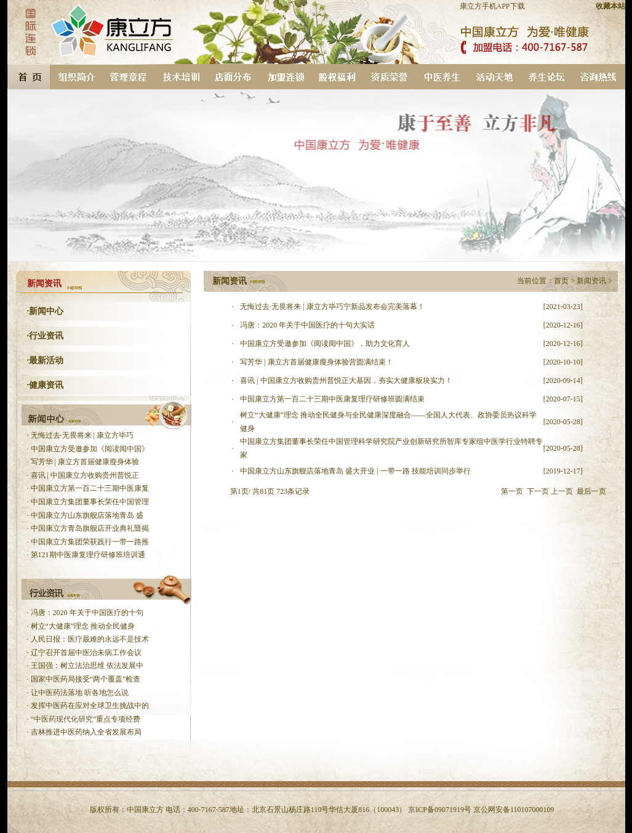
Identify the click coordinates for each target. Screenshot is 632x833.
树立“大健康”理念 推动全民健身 (83, 626)
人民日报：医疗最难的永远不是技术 (90, 639)
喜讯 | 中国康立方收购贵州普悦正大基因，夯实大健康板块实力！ (346, 380)
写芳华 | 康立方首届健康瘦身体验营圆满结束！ (316, 362)
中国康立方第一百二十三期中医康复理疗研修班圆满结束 (332, 399)
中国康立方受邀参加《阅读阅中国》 (90, 449)
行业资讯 (46, 335)
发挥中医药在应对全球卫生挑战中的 (90, 705)
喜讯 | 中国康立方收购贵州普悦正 (85, 475)
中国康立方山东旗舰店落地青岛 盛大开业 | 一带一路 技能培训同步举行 (355, 471)
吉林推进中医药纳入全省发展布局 (86, 732)
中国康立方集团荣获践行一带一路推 (90, 541)
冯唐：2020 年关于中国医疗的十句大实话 (307, 325)
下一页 (538, 491)
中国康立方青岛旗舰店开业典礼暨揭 (90, 528)
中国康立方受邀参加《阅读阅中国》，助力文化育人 (325, 343)
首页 (561, 280)
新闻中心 (46, 311)
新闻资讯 (591, 280)
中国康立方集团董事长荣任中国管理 (90, 501)
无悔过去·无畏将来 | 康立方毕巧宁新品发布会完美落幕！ (332, 306)
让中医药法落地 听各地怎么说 (80, 692)
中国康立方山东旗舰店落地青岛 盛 (87, 515)
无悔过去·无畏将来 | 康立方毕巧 (82, 435)
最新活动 (46, 360)
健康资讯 (46, 385)
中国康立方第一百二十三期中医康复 (90, 488)
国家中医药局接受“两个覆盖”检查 (86, 679)
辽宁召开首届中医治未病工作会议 (86, 652)
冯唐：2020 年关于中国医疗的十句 (87, 612)
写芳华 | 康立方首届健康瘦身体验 (85, 461)
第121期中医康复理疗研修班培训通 (88, 554)
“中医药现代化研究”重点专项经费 (86, 719)
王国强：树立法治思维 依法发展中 (87, 665)
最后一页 (591, 491)
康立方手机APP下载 (492, 6)
